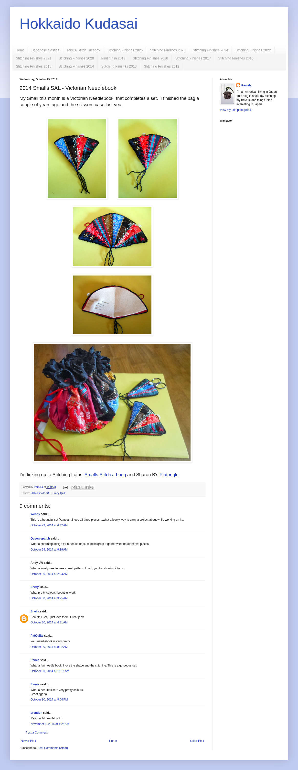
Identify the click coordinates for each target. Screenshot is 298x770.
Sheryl (35, 587)
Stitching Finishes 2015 (33, 66)
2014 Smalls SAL (41, 493)
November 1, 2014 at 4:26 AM (50, 724)
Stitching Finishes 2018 (150, 58)
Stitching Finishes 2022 (253, 50)
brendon (36, 712)
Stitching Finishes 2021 (33, 58)
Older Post (197, 741)
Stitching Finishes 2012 (161, 66)
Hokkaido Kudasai (79, 23)
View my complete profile (236, 110)
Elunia (35, 684)
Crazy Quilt (59, 493)
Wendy (35, 514)
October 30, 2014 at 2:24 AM (49, 574)
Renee (35, 660)
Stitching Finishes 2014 (76, 66)
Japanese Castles (45, 50)
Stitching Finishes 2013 (119, 66)
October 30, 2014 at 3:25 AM (49, 598)
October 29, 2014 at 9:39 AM (49, 549)
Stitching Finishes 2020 (76, 58)
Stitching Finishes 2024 (210, 50)
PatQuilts (37, 635)
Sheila (35, 611)
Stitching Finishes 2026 (125, 50)
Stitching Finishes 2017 (193, 58)
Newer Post (28, 741)
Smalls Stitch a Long (105, 474)
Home (20, 50)
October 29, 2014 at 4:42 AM (49, 525)
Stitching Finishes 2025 (167, 50)
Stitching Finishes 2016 (236, 58)
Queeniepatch (40, 538)
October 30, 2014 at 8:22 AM (49, 647)
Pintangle (169, 474)
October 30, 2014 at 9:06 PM (49, 699)
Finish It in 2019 (113, 58)
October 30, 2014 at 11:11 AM (50, 671)
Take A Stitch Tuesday (83, 50)
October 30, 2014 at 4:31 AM (49, 622)
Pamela (246, 85)
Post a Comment (36, 732)
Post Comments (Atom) (52, 748)
